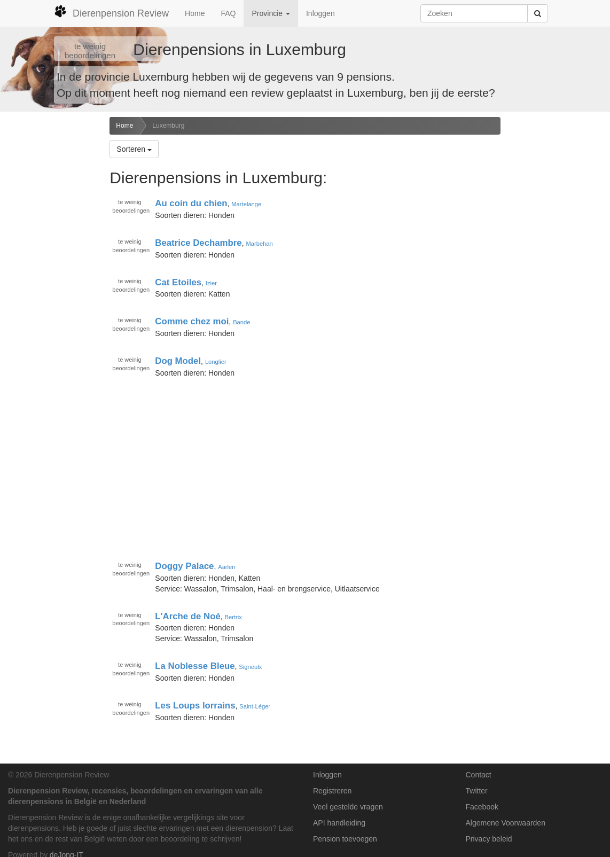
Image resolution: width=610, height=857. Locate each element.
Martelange (246, 204)
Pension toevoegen (345, 839)
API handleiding (339, 823)
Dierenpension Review (111, 12)
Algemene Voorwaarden (505, 823)
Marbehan (259, 243)
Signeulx (250, 667)
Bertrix (233, 616)
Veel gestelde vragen (348, 807)
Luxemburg (168, 125)
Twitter (477, 790)
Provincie (271, 13)
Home (195, 13)
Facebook (482, 807)
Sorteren (134, 149)
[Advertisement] (50, 285)
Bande (241, 322)
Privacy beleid (489, 839)
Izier (211, 283)
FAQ (228, 13)
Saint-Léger (254, 706)
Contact (478, 774)
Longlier (215, 362)
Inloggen (320, 13)
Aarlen (226, 567)
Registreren (332, 790)
